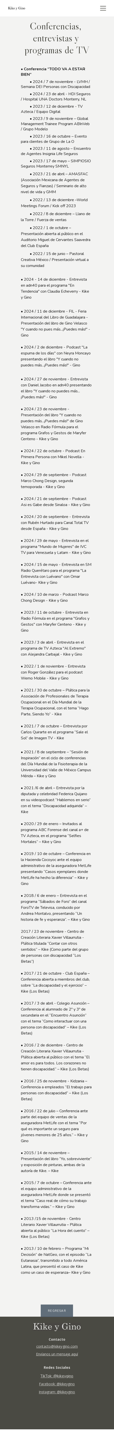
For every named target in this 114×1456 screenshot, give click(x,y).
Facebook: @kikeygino (57, 1386)
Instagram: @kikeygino (57, 1394)
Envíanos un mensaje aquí (57, 1355)
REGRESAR (57, 1312)
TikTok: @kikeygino (56, 1378)
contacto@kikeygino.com (57, 1348)
